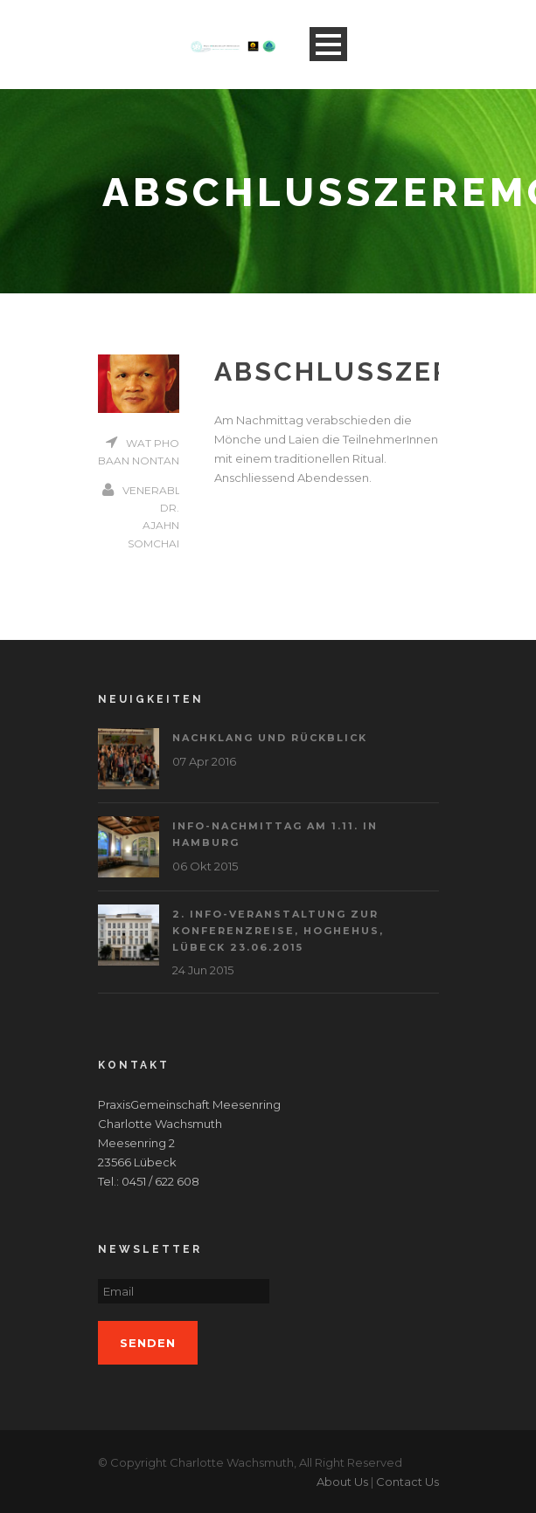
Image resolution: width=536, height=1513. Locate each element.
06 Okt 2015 (205, 866)
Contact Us (407, 1482)
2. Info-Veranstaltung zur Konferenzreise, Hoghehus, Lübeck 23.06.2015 (278, 930)
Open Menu (328, 44)
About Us (342, 1482)
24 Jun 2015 (202, 970)
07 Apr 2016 (204, 761)
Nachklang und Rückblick (269, 738)
